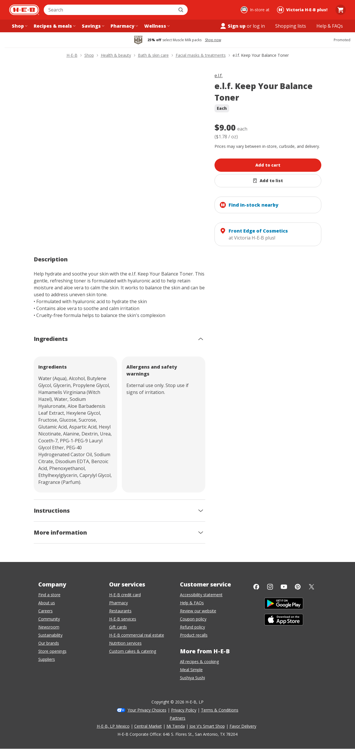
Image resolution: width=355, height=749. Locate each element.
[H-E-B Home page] (24, 10)
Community (49, 619)
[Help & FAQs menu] (330, 26)
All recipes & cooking (199, 661)
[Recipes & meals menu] (54, 26)
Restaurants (120, 611)
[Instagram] (270, 586)
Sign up (233, 25)
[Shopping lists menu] (290, 26)
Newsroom (48, 627)
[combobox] (109, 10)
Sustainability (50, 635)
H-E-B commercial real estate (136, 635)
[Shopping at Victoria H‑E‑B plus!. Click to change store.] (303, 10)
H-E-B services (122, 619)
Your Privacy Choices (147, 710)
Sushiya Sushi (192, 677)
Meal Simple (191, 669)
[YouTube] (284, 586)
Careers (45, 611)
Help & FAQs (192, 602)
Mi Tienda (175, 726)
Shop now (213, 40)
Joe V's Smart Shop (207, 726)
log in (259, 26)
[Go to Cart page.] (340, 10)
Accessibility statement (201, 594)
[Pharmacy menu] (123, 26)
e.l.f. (218, 75)
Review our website (198, 611)
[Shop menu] (19, 26)
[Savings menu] (92, 26)
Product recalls (194, 635)
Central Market (148, 726)
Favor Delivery (242, 726)
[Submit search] (181, 10)
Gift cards (118, 627)
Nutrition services (125, 643)
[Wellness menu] (156, 26)
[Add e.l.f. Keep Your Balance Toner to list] (267, 180)
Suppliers (46, 659)
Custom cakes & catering (132, 651)
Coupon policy (193, 619)
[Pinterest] (297, 586)
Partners (177, 718)
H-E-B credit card (125, 594)
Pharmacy (118, 602)
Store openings (52, 651)
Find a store (49, 594)
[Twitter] (311, 586)
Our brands (48, 643)
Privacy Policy (183, 710)
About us (46, 602)
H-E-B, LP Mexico (113, 726)
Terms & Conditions (219, 710)
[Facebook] (256, 586)
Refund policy (192, 627)
